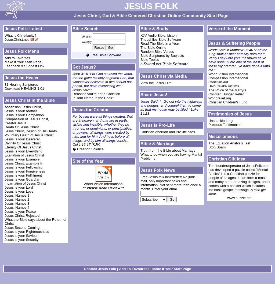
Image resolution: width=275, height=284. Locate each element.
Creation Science (90, 149)
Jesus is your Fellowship (23, 167)
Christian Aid (218, 82)
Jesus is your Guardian (22, 179)
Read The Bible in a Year (159, 44)
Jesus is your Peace (20, 212)
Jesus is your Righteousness (27, 232)
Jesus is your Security (21, 240)
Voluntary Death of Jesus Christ (29, 135)
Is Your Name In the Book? (93, 98)
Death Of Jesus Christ (22, 127)
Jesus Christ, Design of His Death (31, 131)
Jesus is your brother (21, 111)
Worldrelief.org (219, 98)
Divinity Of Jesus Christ (23, 143)
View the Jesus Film (155, 83)
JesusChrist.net (17, 40)
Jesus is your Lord (19, 187)
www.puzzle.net (239, 198)
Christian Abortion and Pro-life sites (167, 132)
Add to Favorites (17, 58)
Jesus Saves (82, 90)
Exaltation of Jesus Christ (24, 155)
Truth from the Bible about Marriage (168, 150)
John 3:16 (81, 74)
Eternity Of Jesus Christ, (24, 147)
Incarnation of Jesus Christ (26, 183)
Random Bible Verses (157, 52)
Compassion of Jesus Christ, (27, 119)
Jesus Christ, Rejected (22, 216)
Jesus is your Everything (23, 151)
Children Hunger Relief (226, 94)
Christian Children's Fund (228, 102)
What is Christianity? (20, 35)
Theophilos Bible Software (160, 40)
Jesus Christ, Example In (24, 163)
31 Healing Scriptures (21, 85)
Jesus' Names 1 (17, 195)
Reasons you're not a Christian (96, 94)
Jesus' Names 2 (17, 199)
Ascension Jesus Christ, (24, 107)
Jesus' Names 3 (17, 203)
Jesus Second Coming (22, 228)
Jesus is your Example (22, 159)
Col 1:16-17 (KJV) (86, 145)
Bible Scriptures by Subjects (162, 56)
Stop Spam (217, 147)
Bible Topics (149, 60)
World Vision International (104, 184)
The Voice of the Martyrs (227, 90)
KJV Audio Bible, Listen (158, 35)
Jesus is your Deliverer (22, 139)
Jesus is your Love (19, 191)
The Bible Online (153, 48)
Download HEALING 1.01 (24, 89)
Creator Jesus (15, 123)
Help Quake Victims (223, 86)
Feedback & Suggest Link (24, 66)
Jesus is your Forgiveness (25, 171)
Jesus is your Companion (24, 115)
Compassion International (228, 78)
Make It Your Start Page (23, 62)
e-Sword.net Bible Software (164, 64)
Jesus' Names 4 (17, 207)
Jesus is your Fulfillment (23, 175)
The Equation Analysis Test (229, 143)
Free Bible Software (106, 55)
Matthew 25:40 (242, 50)
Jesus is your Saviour (21, 236)
